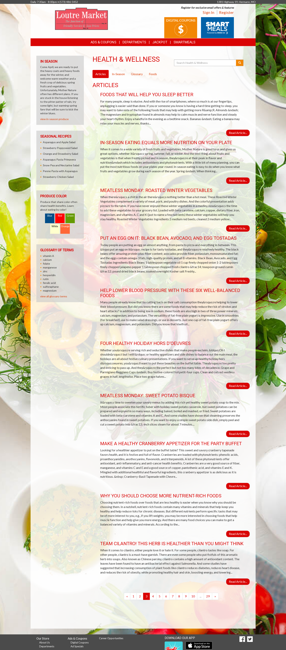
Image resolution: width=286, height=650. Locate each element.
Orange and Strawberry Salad (60, 153)
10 (193, 596)
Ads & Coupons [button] (103, 42)
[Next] (215, 596)
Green (70, 215)
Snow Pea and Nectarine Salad (61, 165)
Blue (49, 215)
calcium (47, 259)
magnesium (50, 290)
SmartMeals (184, 42)
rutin (46, 279)
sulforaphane (51, 286)
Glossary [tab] (137, 74)
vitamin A (48, 255)
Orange (65, 226)
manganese (50, 267)
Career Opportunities (111, 638)
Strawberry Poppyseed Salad (60, 148)
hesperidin (49, 275)
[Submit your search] (239, 63)
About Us (44, 642)
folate (46, 263)
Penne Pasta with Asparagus (60, 171)
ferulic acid (49, 282)
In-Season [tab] (118, 74)
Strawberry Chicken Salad (58, 176)
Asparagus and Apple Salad (59, 142)
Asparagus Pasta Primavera (59, 159)
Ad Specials (77, 646)
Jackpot (159, 42)
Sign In (208, 12)
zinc (45, 271)
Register (226, 12)
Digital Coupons (80, 642)
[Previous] (127, 596)
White (55, 226)
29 (208, 596)
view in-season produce (54, 119)
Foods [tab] (153, 74)
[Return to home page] (81, 18)
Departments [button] (134, 42)
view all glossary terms (53, 296)
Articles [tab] (100, 74)
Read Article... (238, 133)
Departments (46, 646)
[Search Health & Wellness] (205, 63)
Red (60, 215)
